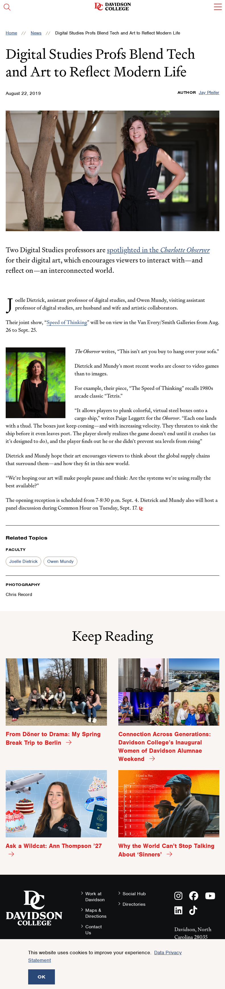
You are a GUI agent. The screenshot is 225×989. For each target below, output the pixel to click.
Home (11, 33)
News (36, 33)
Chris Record (19, 594)
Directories (134, 904)
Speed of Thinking (67, 322)
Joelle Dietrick (23, 561)
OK (42, 977)
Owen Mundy (60, 561)
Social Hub (134, 894)
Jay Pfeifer (209, 92)
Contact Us (93, 930)
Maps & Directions (95, 913)
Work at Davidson (95, 897)
